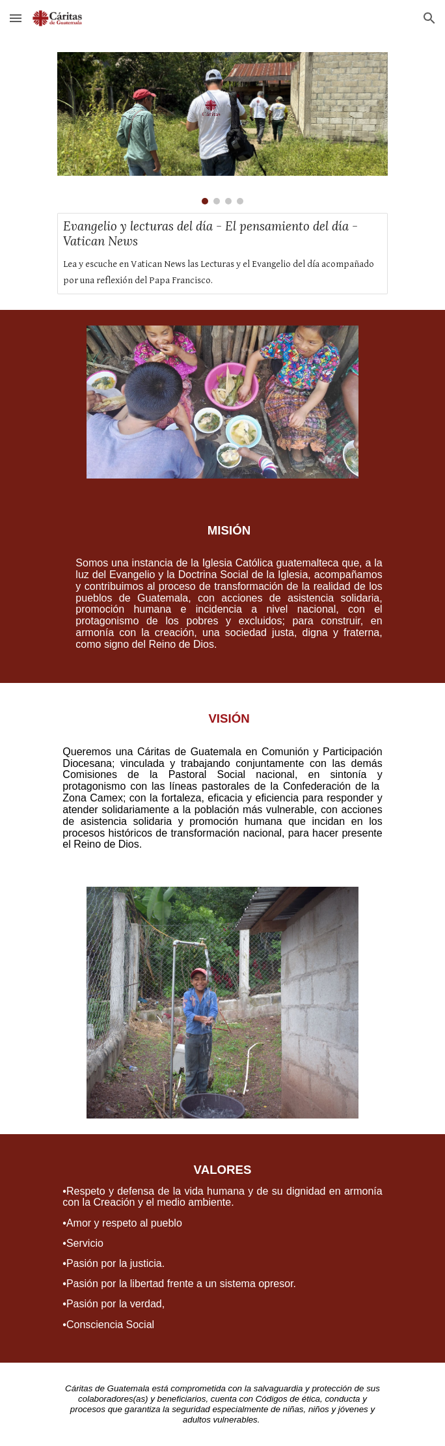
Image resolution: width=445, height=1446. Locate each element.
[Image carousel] (222, 128)
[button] (15, 18)
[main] (222, 588)
